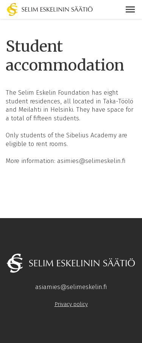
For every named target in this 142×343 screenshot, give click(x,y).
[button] (130, 9)
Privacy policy (71, 304)
